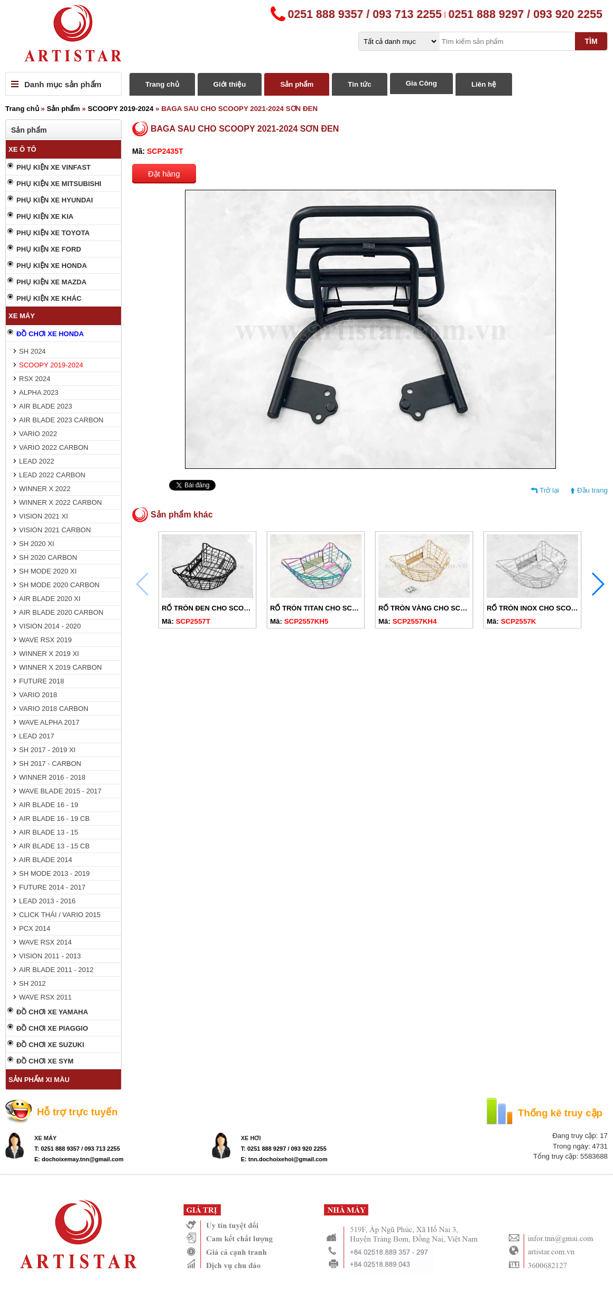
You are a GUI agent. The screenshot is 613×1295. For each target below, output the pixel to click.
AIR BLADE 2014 (45, 860)
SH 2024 (32, 351)
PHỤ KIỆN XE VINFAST (53, 167)
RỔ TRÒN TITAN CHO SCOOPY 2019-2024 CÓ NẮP (352, 608)
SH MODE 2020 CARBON (59, 585)
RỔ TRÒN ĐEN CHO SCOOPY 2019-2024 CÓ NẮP (241, 608)
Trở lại (549, 490)
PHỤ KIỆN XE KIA (44, 216)
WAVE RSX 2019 (45, 640)
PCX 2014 (34, 928)
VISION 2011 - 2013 (50, 956)
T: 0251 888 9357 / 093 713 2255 (77, 1148)
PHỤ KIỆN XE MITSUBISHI (58, 184)
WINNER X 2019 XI (49, 654)
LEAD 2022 (36, 461)
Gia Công (421, 83)
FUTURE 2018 (41, 681)
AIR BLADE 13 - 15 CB (54, 846)
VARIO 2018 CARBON (53, 709)
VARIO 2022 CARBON (53, 447)
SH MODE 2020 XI (48, 571)
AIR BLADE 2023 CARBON (61, 420)
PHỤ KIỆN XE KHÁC (48, 298)
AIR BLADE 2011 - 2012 (56, 970)
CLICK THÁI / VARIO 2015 (59, 915)
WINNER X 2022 (45, 489)
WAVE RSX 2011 (45, 997)
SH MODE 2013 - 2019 (54, 873)
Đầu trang (592, 490)
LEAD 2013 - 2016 (47, 901)
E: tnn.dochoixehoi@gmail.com (284, 1159)
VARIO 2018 (38, 695)
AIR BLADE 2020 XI (49, 599)
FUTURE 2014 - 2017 (52, 887)
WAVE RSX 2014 (45, 942)
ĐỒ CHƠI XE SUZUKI (50, 1045)
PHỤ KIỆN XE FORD (48, 249)
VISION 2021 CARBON (55, 530)
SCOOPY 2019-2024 (120, 109)
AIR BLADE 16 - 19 (48, 805)
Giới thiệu (229, 84)
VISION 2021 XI (43, 516)
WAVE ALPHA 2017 (49, 722)
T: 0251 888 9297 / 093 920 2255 (284, 1148)
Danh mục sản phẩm (62, 84)
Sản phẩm (296, 84)
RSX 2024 (34, 379)
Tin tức (359, 84)
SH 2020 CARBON (48, 557)
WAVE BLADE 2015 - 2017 (60, 791)
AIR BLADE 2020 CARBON (61, 612)
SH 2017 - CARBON (50, 763)
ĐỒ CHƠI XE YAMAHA (52, 1012)
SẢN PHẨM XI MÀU (39, 1080)
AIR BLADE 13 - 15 (48, 832)
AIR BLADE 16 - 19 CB (54, 818)
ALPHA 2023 (38, 392)
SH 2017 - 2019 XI (47, 750)
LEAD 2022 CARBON (52, 475)
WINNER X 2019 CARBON (60, 667)
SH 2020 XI (36, 544)
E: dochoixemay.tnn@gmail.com (79, 1159)
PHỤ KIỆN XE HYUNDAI (54, 200)
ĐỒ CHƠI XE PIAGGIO (52, 1028)
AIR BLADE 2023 (45, 406)
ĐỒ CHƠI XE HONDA (50, 334)
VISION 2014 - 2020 (50, 626)
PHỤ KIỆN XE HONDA (51, 266)
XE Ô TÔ (22, 149)
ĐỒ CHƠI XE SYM (44, 1061)
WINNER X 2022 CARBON (60, 502)
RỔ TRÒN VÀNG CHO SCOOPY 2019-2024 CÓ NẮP (460, 608)
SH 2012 (32, 983)
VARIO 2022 (38, 434)
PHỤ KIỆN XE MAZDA (51, 282)
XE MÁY (21, 316)
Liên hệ (483, 84)
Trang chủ (162, 84)
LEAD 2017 (36, 736)
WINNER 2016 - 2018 (52, 777)
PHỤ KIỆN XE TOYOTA (53, 233)
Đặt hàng (164, 173)
